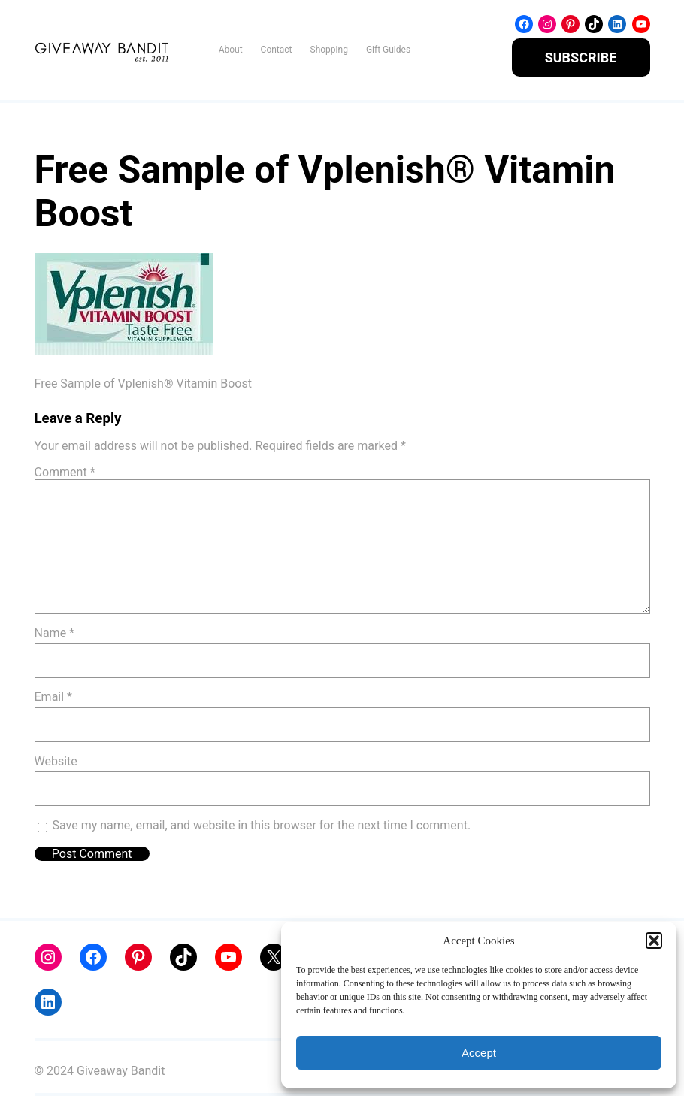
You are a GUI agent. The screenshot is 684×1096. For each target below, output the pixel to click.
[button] (653, 940)
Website (56, 761)
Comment (65, 472)
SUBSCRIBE (581, 57)
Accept (479, 1052)
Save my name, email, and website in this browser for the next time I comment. (262, 825)
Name (55, 633)
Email (53, 697)
